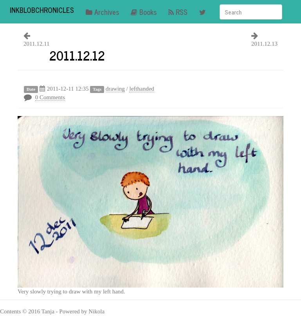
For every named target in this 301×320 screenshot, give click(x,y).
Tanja (47, 311)
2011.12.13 (264, 44)
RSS (177, 12)
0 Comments (50, 97)
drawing (115, 89)
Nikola (96, 311)
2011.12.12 (77, 55)
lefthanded (141, 89)
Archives (102, 12)
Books (144, 12)
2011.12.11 (36, 44)
